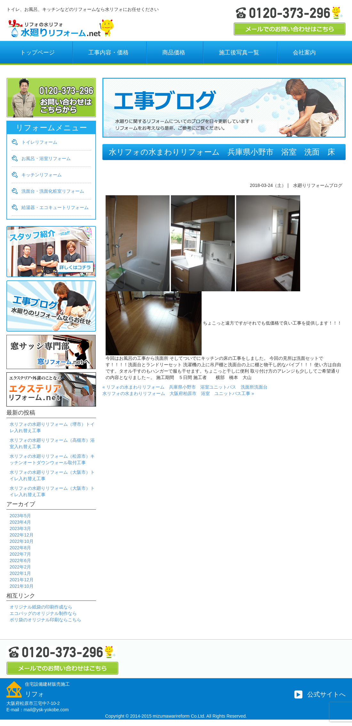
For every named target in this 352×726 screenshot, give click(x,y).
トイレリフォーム (39, 142)
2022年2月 (20, 566)
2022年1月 (20, 573)
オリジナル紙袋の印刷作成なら (41, 606)
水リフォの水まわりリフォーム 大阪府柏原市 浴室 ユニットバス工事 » (178, 393)
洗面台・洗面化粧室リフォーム (52, 191)
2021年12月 (22, 579)
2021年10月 (22, 586)
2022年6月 (20, 560)
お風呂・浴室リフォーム (46, 158)
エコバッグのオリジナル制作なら (43, 613)
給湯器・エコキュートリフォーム (55, 207)
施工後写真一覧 (239, 52)
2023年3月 (20, 528)
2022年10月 (22, 541)
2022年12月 (22, 534)
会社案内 (304, 52)
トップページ (37, 52)
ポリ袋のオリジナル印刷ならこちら (45, 619)
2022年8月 (20, 547)
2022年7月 (20, 554)
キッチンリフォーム (41, 174)
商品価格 (173, 52)
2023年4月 (20, 522)
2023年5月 (20, 515)
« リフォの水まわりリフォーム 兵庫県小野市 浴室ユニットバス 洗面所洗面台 (185, 387)
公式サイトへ (326, 694)
